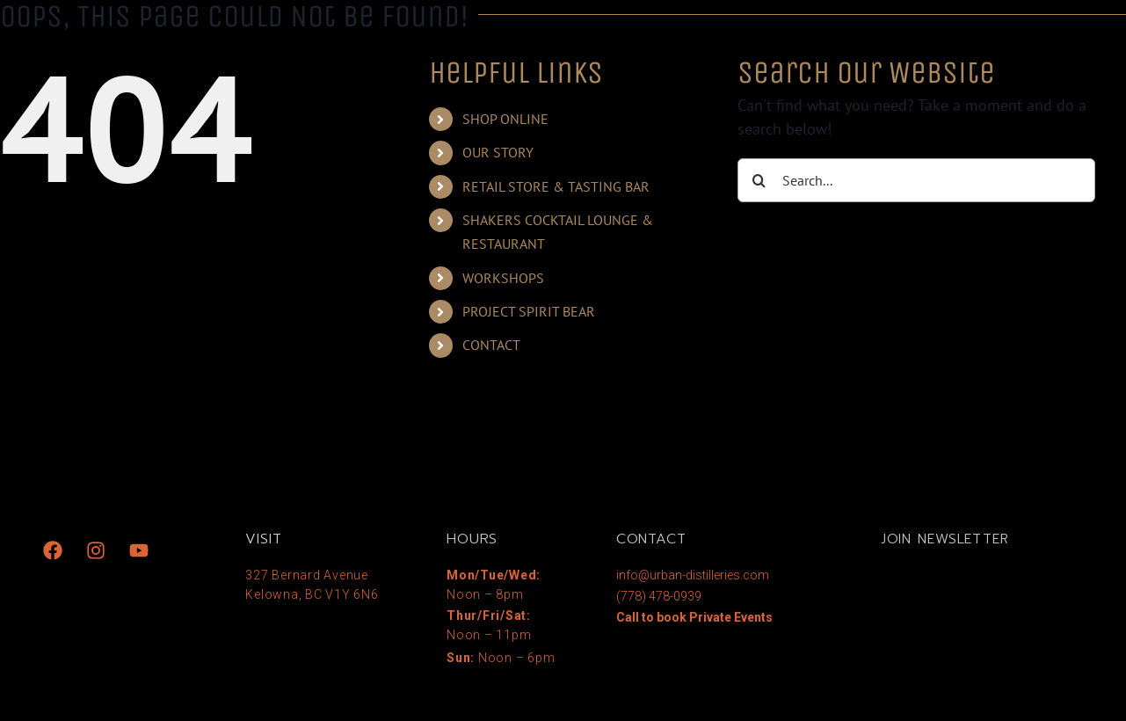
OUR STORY (498, 152)
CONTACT (491, 344)
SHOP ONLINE (505, 118)
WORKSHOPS (503, 278)
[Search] (759, 180)
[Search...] (916, 180)
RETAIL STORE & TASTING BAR (556, 186)
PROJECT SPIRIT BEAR (528, 311)
